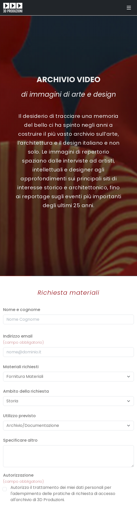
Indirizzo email (23, 339)
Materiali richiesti (21, 367)
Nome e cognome (21, 310)
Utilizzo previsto (19, 416)
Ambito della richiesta (26, 391)
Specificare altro (20, 440)
